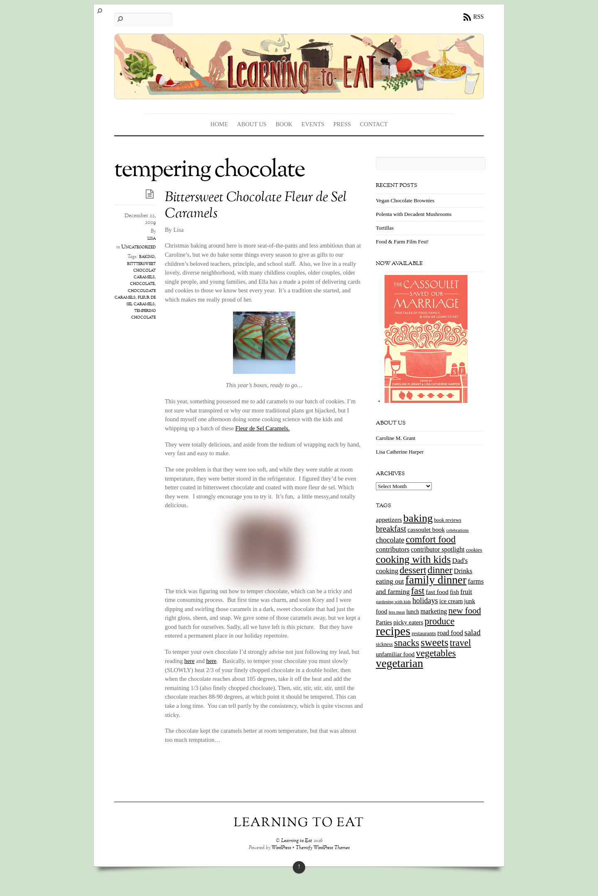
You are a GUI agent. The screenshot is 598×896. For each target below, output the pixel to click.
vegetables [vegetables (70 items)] (436, 653)
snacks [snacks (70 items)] (406, 643)
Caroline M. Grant (395, 438)
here (189, 661)
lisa (151, 238)
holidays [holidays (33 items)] (425, 601)
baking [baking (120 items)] (418, 518)
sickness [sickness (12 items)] (384, 644)
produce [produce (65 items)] (439, 621)
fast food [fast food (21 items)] (437, 591)
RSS (478, 16)
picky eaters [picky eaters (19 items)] (408, 622)
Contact (374, 124)
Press (342, 124)
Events (312, 124)
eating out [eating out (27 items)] (390, 581)
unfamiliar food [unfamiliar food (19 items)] (395, 654)
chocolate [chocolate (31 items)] (390, 540)
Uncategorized (138, 247)
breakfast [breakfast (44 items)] (391, 528)
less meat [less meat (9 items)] (397, 612)
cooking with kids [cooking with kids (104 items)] (413, 559)
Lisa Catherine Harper (400, 452)
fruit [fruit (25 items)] (466, 592)
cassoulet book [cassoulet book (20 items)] (426, 529)
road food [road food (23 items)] (450, 632)
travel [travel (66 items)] (460, 643)
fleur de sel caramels (141, 301)
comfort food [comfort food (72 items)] (431, 539)
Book (283, 124)
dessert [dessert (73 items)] (412, 570)
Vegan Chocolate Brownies (405, 200)
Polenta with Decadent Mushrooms (413, 214)
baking (146, 256)
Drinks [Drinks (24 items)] (463, 571)
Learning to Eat (296, 840)
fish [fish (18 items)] (454, 592)
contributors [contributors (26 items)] (392, 549)
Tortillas (385, 228)
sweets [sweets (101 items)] (434, 642)
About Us (252, 124)
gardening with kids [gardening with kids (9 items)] (393, 601)
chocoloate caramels (135, 294)
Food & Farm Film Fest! (402, 241)
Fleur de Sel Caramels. (262, 428)
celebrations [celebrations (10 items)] (457, 530)
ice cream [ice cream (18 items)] (451, 601)
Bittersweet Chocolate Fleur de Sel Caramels (256, 206)
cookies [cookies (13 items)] (474, 550)
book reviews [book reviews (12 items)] (447, 520)
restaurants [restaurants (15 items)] (424, 633)
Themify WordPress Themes (323, 848)
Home (219, 124)
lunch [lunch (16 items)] (412, 612)
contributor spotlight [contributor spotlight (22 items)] (437, 549)
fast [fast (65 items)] (417, 591)
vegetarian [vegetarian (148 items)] (399, 663)
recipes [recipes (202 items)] (393, 631)
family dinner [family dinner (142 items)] (435, 580)
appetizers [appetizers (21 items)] (389, 519)
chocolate (142, 283)
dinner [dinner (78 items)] (440, 570)
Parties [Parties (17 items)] (384, 622)
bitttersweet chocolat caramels (141, 270)
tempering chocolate (143, 314)
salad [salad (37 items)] (472, 632)
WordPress (281, 848)
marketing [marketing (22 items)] (433, 611)
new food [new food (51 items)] (464, 611)
